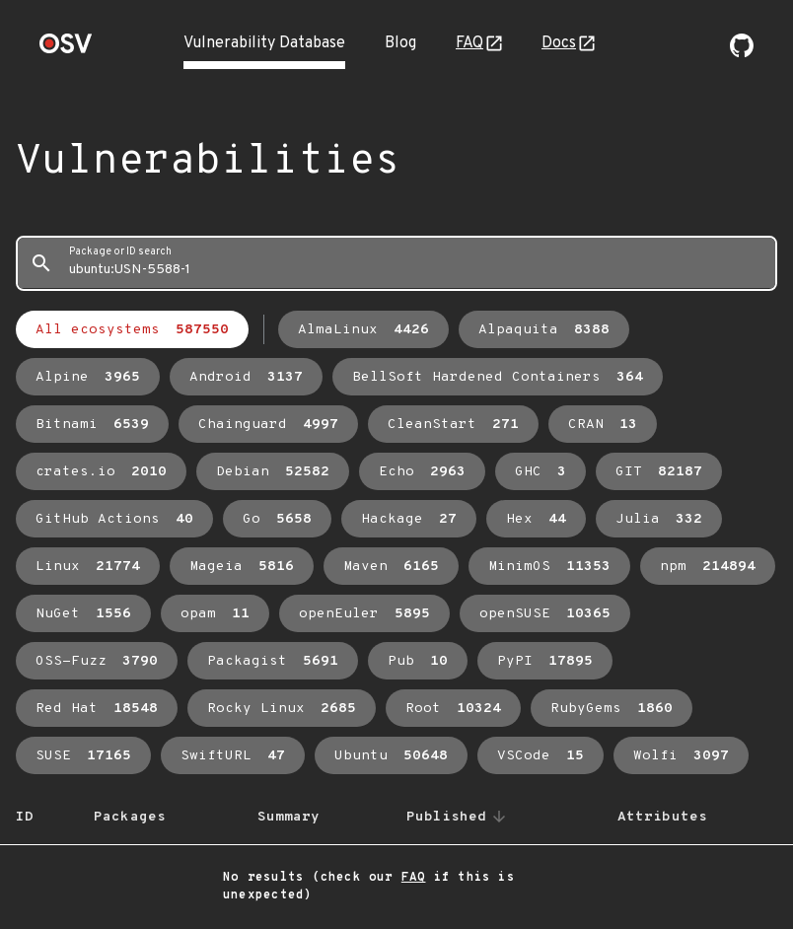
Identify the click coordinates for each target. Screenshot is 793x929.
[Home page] (66, 49)
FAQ (469, 43)
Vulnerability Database (264, 43)
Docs (558, 43)
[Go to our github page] (742, 53)
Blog (400, 43)
